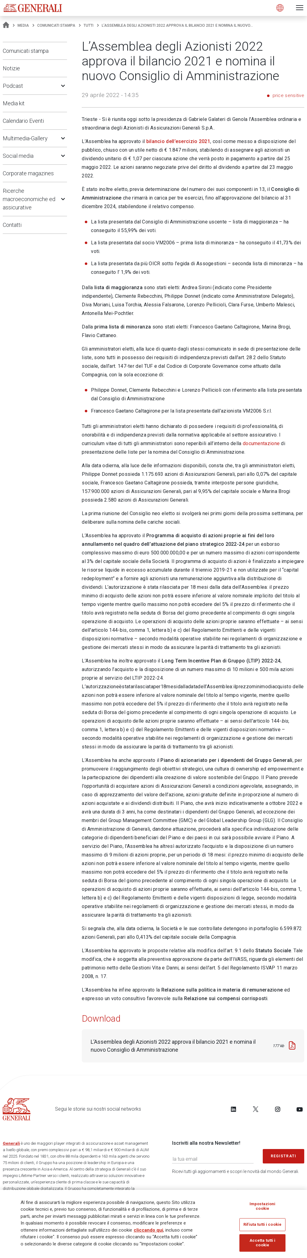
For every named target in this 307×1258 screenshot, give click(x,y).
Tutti (88, 25)
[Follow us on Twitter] (255, 1109)
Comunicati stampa (56, 25)
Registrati (284, 1156)
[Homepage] (6, 25)
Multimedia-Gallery (25, 138)
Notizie (11, 68)
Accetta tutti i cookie (263, 1244)
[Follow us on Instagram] (277, 1109)
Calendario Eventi (23, 121)
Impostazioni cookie (263, 1208)
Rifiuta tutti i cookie (262, 1226)
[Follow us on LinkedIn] (233, 1109)
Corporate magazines (28, 173)
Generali (11, 1143)
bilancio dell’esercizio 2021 (178, 141)
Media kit (14, 103)
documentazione (261, 443)
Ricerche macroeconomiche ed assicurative (29, 199)
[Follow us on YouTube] (299, 1109)
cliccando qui (148, 1232)
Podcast (13, 86)
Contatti (12, 225)
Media (23, 25)
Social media (18, 156)
